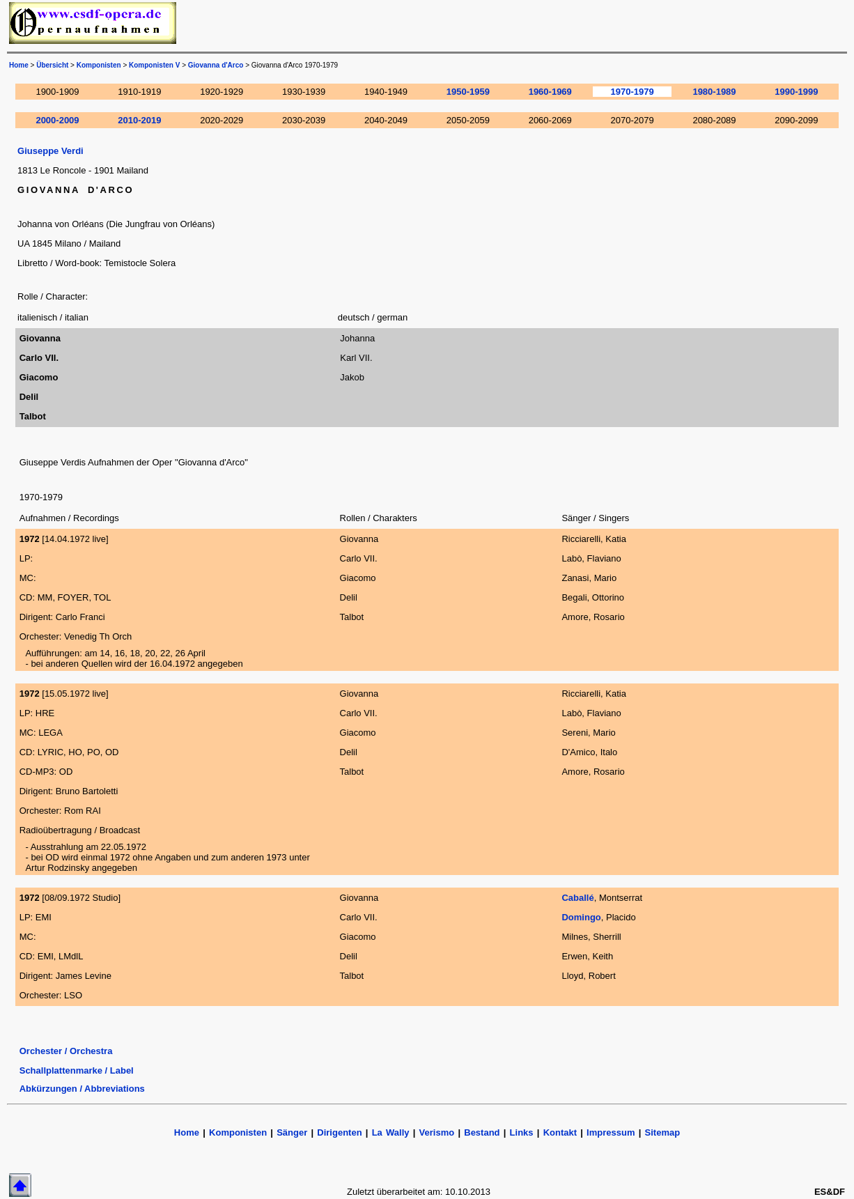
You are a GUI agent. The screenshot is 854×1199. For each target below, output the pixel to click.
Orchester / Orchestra (66, 1051)
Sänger (292, 1132)
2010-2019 (139, 120)
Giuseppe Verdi (50, 151)
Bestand (481, 1132)
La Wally (391, 1132)
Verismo (437, 1132)
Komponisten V (154, 65)
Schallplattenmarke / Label (77, 1070)
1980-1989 (714, 91)
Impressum (611, 1132)
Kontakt (562, 1132)
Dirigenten (339, 1132)
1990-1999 (796, 91)
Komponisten (99, 65)
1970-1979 (632, 91)
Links (522, 1132)
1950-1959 (468, 91)
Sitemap (663, 1132)
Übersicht (52, 65)
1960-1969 (550, 91)
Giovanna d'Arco (216, 65)
